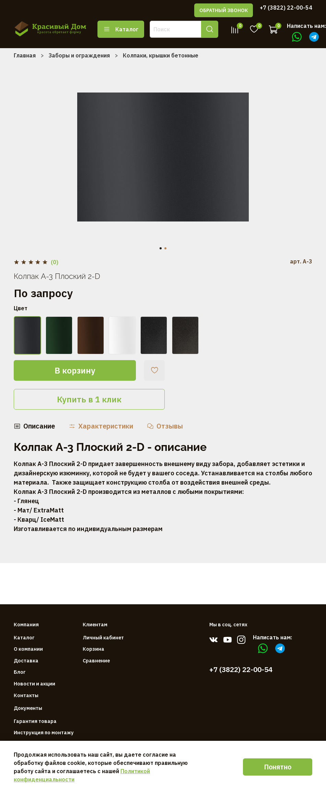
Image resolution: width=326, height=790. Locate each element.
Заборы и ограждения (79, 55)
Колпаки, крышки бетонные (160, 55)
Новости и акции (34, 683)
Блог (20, 672)
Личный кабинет (103, 637)
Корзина (93, 649)
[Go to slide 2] (165, 248)
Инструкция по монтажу (44, 732)
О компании (28, 649)
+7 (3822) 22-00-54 (286, 7)
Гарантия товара (35, 721)
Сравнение (96, 660)
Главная (25, 55)
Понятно (277, 766)
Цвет (20, 308)
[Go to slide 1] (161, 248)
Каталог (120, 29)
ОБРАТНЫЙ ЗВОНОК (223, 10)
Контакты (26, 695)
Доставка (26, 660)
